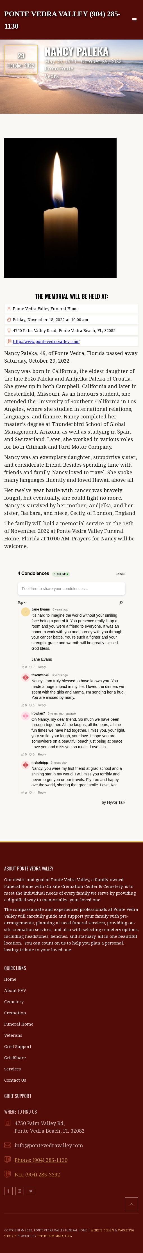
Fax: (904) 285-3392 (37, 1175)
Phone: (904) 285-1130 (41, 1160)
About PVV (15, 990)
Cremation (15, 1012)
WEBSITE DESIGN (102, 1230)
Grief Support (17, 1046)
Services (12, 1069)
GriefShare (15, 1057)
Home (10, 979)
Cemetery (14, 1001)
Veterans (13, 1035)
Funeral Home (18, 1024)
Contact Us (15, 1080)
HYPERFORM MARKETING (54, 1236)
